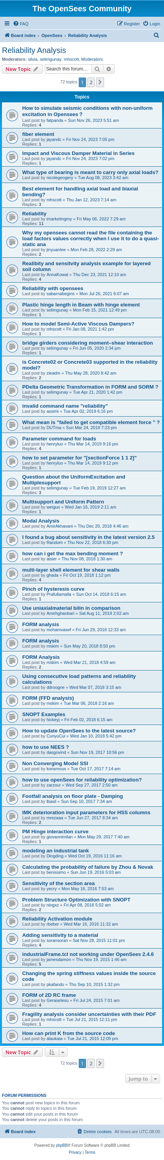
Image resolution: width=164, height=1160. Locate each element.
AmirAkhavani (59, 526)
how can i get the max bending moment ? (72, 553)
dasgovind (56, 752)
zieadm (53, 373)
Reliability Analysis (34, 50)
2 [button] (91, 82)
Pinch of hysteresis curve (53, 589)
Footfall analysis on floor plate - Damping (72, 796)
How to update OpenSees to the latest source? (79, 731)
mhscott (71, 59)
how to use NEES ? (45, 747)
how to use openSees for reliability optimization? (82, 780)
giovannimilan (59, 836)
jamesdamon (58, 959)
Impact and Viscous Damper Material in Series (78, 153)
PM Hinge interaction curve (55, 831)
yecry (51, 888)
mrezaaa (54, 817)
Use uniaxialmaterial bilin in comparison (71, 608)
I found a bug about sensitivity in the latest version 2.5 (88, 537)
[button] (100, 82)
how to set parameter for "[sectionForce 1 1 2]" (79, 458)
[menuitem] (20, 23)
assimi (52, 411)
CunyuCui (55, 736)
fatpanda (54, 120)
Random (54, 542)
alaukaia (54, 1038)
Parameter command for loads (59, 439)
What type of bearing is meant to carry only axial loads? (90, 172)
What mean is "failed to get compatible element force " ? (91, 422)
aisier (51, 558)
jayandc (53, 139)
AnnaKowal (57, 274)
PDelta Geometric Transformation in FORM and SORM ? (90, 387)
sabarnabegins (60, 293)
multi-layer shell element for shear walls (71, 570)
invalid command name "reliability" (65, 406)
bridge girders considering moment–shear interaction (87, 343)
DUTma (53, 427)
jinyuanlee (56, 249)
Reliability (34, 214)
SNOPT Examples (43, 714)
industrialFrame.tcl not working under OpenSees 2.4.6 (88, 954)
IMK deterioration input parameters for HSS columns (86, 812)
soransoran (57, 940)
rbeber (52, 924)
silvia (32, 59)
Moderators (92, 59)
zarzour (53, 785)
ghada (52, 575)
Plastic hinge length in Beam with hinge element (81, 305)
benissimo (56, 872)
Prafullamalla (58, 594)
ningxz (52, 905)
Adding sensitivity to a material (60, 935)
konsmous (56, 768)
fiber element (38, 134)
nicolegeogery (59, 177)
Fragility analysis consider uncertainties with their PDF (89, 1014)
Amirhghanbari (60, 613)
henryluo (54, 444)
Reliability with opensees (52, 288)
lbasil (51, 801)
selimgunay (51, 59)
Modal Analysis (41, 521)
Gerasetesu (57, 1000)
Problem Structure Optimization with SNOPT (76, 900)
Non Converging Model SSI (55, 763)
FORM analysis (40, 624)
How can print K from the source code (68, 1033)
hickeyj (53, 719)
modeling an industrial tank (55, 851)
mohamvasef (58, 629)
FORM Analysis (41, 657)
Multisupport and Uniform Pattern (63, 502)
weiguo (53, 507)
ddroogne (55, 687)
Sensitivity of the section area (58, 883)
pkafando (55, 984)
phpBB (62, 1145)
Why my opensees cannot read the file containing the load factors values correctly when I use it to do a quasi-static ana (90, 238)
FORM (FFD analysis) (48, 698)
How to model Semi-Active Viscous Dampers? (78, 324)
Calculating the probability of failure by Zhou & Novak (87, 867)
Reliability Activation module (57, 919)
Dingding (54, 856)
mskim (52, 646)
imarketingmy (59, 219)
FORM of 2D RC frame (49, 995)
